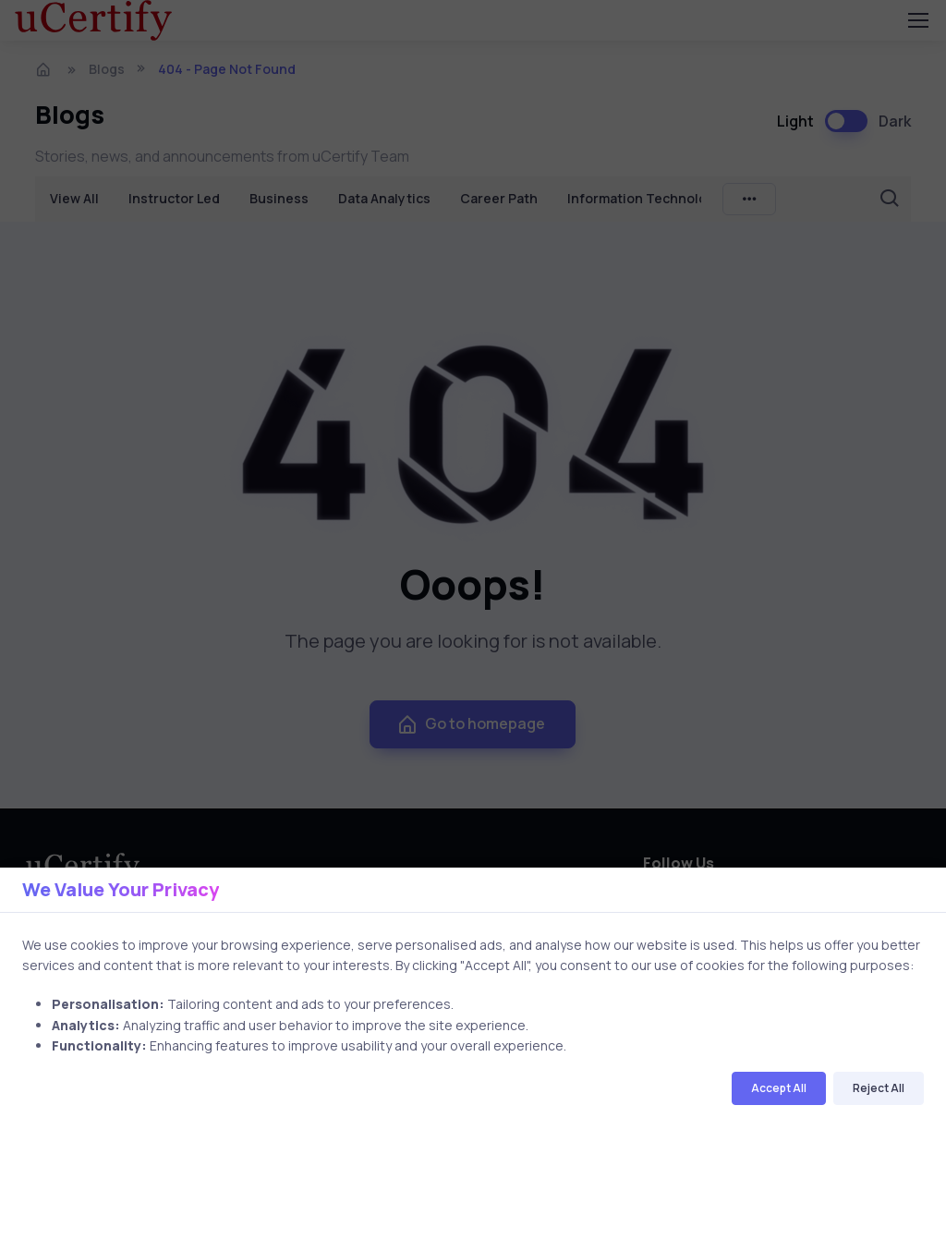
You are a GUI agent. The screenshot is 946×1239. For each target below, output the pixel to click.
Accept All (779, 1088)
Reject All (878, 1088)
